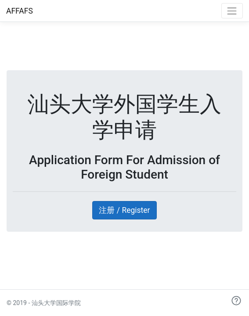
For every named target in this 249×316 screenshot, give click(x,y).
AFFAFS (19, 11)
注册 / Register (124, 210)
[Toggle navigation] (232, 10)
